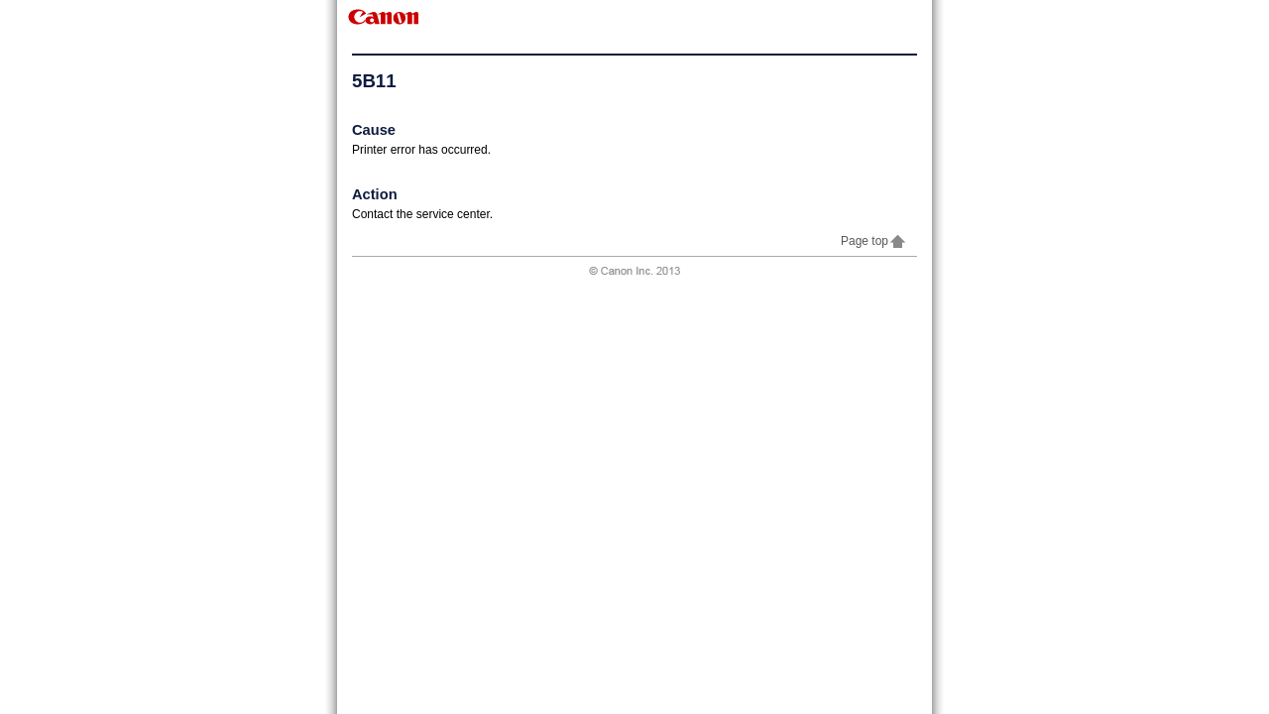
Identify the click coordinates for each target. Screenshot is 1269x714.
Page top (874, 241)
